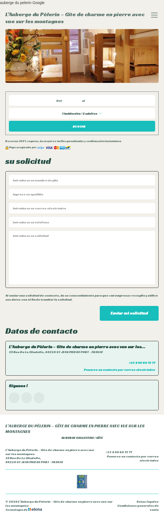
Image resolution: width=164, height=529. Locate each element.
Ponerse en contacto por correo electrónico (129, 458)
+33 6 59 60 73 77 (115, 451)
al (83, 100)
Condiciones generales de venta (138, 507)
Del (59, 100)
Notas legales (148, 501)
